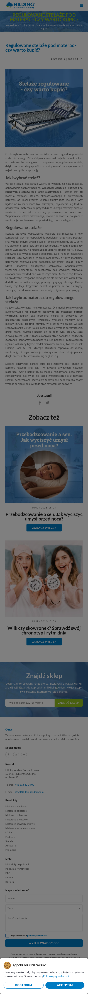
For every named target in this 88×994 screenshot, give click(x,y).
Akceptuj (65, 985)
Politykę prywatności (56, 976)
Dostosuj (23, 985)
